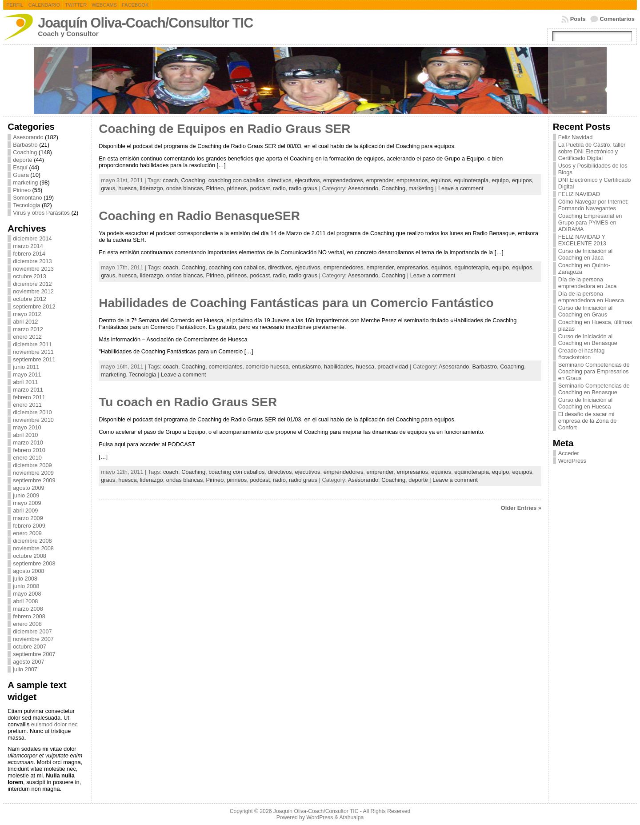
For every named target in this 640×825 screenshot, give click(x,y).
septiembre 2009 (34, 480)
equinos (441, 180)
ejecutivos (307, 180)
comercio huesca (267, 366)
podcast (260, 188)
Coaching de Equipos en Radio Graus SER (224, 129)
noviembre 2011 (33, 351)
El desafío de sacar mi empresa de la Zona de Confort (587, 421)
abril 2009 (25, 510)
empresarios (412, 180)
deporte (22, 159)
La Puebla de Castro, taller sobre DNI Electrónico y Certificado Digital (592, 151)
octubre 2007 (29, 646)
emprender (379, 180)
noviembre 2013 (33, 268)
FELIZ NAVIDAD (579, 194)
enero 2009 (27, 533)
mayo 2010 (27, 427)
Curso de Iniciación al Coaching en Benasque (587, 339)
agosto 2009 (28, 488)
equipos (522, 180)
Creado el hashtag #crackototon (581, 353)
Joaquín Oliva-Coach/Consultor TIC (145, 23)
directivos (280, 180)
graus (108, 188)
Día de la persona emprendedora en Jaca (587, 282)
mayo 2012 (27, 314)
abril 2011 (25, 382)
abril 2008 (25, 601)
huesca (127, 188)
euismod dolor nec (54, 724)
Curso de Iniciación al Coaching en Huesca (585, 403)
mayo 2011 (27, 374)
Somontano (27, 197)
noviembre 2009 (33, 472)
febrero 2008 (29, 616)
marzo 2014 (28, 246)
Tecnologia (26, 205)
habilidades (338, 366)
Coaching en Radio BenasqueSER (199, 216)
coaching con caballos (236, 180)
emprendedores (343, 180)
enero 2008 (27, 624)
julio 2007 (25, 669)
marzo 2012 (28, 329)
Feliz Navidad (575, 137)
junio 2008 (26, 586)
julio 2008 (25, 578)
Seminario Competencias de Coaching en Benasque (594, 389)
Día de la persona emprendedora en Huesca (591, 297)
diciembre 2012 (32, 283)
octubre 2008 (29, 556)
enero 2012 (27, 336)
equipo (500, 180)
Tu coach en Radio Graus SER (188, 402)
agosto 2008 (28, 571)
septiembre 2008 (34, 563)
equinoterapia (471, 180)
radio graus (303, 188)
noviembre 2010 (33, 420)
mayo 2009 (27, 503)
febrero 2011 (29, 397)
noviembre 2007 (33, 639)
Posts (578, 19)
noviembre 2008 (33, 548)
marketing (25, 182)
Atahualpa (351, 817)
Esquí (20, 167)
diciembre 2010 (32, 412)
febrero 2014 (29, 253)
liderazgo (151, 188)
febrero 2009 (29, 525)
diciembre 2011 (32, 344)
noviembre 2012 (33, 291)
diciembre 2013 (32, 261)
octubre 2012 (29, 299)
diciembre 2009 (32, 465)
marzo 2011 (28, 389)
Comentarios (617, 19)
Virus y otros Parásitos (41, 212)
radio (279, 188)
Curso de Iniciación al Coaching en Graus (585, 311)
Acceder (568, 453)
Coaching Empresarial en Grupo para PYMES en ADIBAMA (590, 222)
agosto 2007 (28, 661)
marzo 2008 (28, 608)
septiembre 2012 (34, 306)
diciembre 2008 (32, 540)
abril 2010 (25, 435)
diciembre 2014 (32, 238)
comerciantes (225, 366)
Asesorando (28, 137)
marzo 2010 (28, 442)
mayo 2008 (27, 593)
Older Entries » (521, 508)
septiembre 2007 (34, 654)
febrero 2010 (29, 450)
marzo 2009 (28, 518)
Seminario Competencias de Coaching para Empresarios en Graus (594, 371)
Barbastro (25, 144)
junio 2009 (26, 495)
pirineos (237, 188)
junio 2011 (26, 367)
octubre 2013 (29, 276)
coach (170, 180)
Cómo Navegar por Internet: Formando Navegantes (593, 205)
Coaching (25, 152)
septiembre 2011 (34, 359)
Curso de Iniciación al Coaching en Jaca (585, 254)
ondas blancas (184, 188)
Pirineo (22, 190)
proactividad (392, 366)
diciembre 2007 (32, 631)
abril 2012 (25, 321)
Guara (21, 175)
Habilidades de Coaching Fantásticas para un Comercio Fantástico (296, 303)
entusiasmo (306, 366)
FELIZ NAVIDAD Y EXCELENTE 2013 (582, 240)
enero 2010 (27, 457)
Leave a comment (461, 188)
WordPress (572, 460)
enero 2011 (27, 404)
